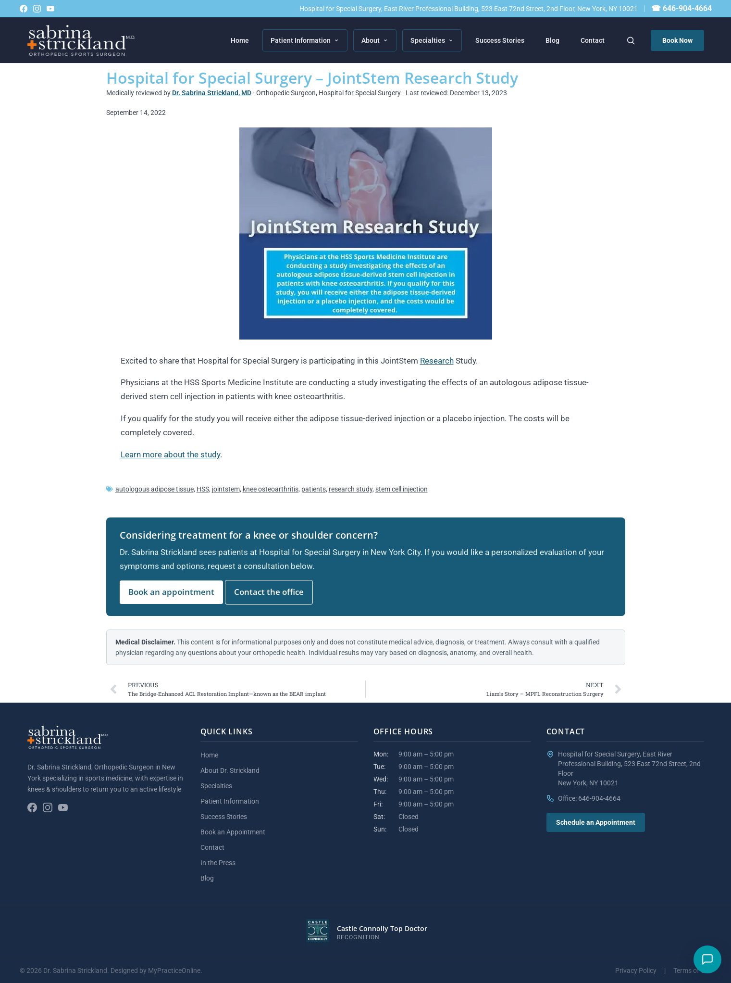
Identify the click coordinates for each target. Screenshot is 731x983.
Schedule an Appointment (595, 822)
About (374, 40)
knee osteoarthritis (270, 489)
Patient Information (305, 40)
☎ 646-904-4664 (681, 8)
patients (313, 489)
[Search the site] (630, 40)
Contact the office (269, 591)
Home (240, 40)
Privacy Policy (636, 970)
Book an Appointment (232, 832)
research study (350, 489)
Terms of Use (692, 970)
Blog (552, 40)
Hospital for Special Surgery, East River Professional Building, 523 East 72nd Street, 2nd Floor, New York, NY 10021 (468, 9)
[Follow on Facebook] (23, 9)
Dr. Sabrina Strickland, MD (211, 93)
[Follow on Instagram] (37, 9)
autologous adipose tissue (154, 489)
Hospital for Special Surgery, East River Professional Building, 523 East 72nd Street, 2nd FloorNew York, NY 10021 (629, 768)
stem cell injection (401, 489)
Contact (593, 40)
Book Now (677, 40)
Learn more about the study (170, 454)
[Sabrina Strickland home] (81, 40)
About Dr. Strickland (230, 770)
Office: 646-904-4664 (589, 798)
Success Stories (499, 40)
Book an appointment (171, 591)
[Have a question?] (707, 959)
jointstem (226, 489)
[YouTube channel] (50, 9)
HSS (203, 489)
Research (437, 360)
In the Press (217, 863)
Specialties (432, 40)
